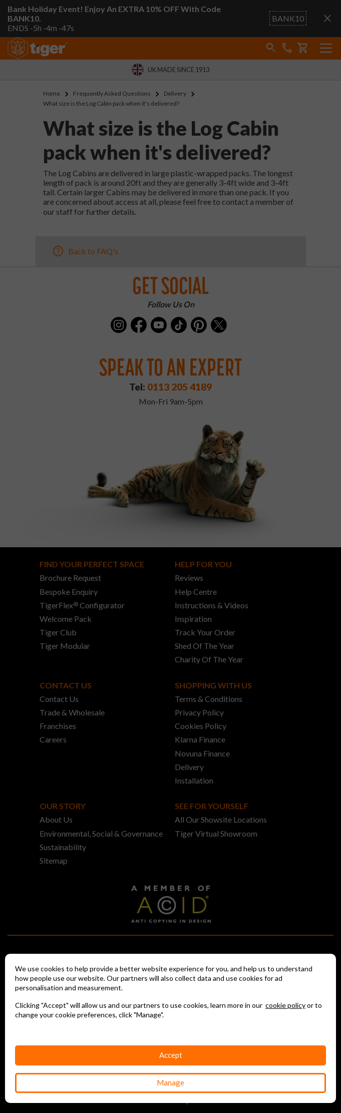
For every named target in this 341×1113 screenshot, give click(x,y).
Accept (170, 1054)
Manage (170, 1082)
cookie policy (285, 1005)
